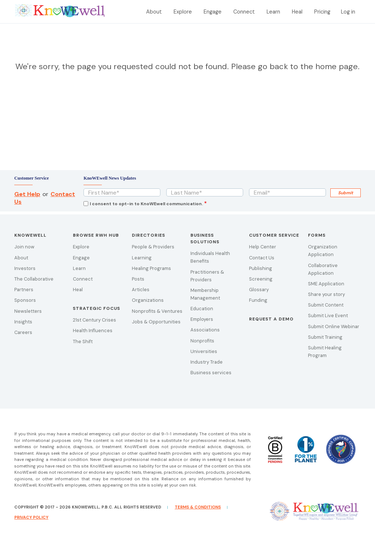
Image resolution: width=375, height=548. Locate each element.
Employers (201, 319)
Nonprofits (202, 341)
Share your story (326, 294)
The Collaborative (33, 279)
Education (201, 308)
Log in (348, 11)
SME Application (326, 284)
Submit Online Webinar (333, 326)
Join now (24, 247)
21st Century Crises (94, 320)
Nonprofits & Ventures (157, 311)
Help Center (262, 247)
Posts (138, 279)
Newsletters (28, 311)
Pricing (322, 11)
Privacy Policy (31, 517)
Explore (183, 11)
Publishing (260, 268)
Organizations (148, 300)
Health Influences (92, 330)
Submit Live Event (328, 315)
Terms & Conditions (198, 507)
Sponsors (25, 300)
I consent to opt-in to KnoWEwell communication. (146, 204)
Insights (23, 322)
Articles (140, 289)
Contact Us (261, 258)
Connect (244, 11)
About (154, 11)
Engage (213, 11)
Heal (297, 11)
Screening (260, 279)
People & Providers (153, 247)
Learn (273, 11)
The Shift (83, 341)
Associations (205, 330)
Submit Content (326, 305)
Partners (23, 289)
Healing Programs (151, 268)
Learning (142, 258)
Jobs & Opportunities (156, 322)
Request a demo (271, 319)
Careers (23, 332)
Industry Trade (206, 362)
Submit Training (325, 337)
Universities (203, 351)
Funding (258, 300)
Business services (210, 372)
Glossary (259, 289)
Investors (25, 268)
